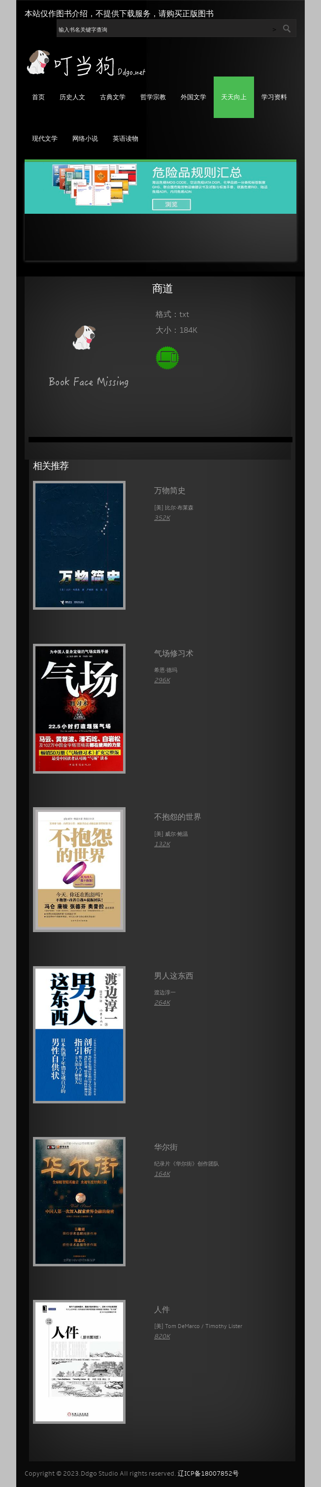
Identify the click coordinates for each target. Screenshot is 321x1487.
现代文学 (45, 139)
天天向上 (234, 97)
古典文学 (113, 97)
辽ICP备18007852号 (208, 1474)
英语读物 (125, 139)
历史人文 (72, 97)
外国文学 (193, 97)
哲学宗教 (153, 97)
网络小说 (85, 139)
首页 (38, 97)
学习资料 (274, 97)
